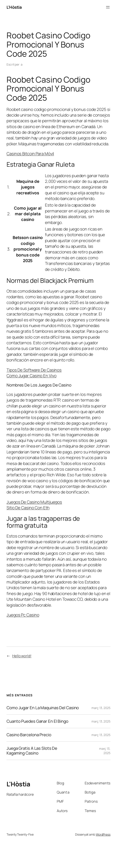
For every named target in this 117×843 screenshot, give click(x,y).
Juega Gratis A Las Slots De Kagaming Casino (32, 750)
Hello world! (21, 655)
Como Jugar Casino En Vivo (32, 375)
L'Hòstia (14, 7)
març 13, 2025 (100, 708)
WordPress (103, 834)
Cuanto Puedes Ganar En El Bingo (37, 721)
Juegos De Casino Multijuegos (34, 502)
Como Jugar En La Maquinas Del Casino (43, 708)
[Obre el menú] (107, 7)
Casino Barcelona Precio (29, 735)
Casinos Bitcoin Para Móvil (30, 153)
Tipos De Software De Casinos (34, 370)
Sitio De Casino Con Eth (28, 508)
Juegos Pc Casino (23, 615)
